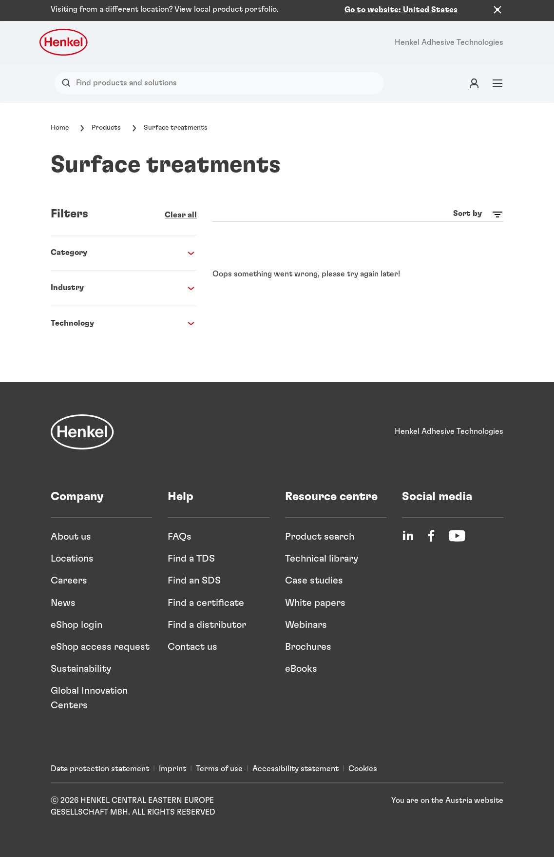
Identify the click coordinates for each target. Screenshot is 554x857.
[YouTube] (457, 536)
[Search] (68, 83)
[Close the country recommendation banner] (497, 10)
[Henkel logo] (64, 42)
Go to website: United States (401, 10)
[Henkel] (82, 431)
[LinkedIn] (408, 536)
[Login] (474, 83)
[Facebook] (431, 536)
